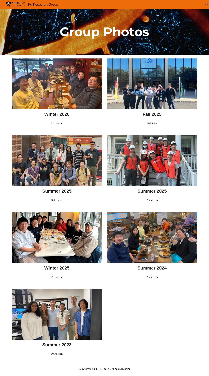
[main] (104, 32)
